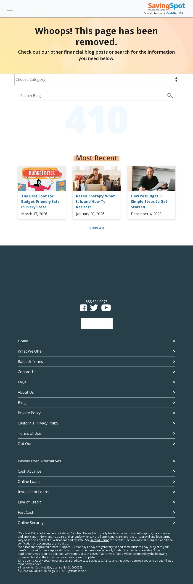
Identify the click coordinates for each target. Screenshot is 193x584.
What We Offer (30, 351)
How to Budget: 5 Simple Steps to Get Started (149, 202)
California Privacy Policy (38, 423)
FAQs (22, 382)
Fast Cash (26, 512)
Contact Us (27, 371)
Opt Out (25, 443)
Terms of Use (29, 433)
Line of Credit (29, 502)
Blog (22, 402)
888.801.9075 (97, 301)
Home (23, 340)
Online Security (31, 522)
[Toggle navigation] (10, 9)
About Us (26, 392)
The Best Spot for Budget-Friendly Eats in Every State (40, 202)
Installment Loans (33, 491)
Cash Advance (29, 471)
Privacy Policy (29, 412)
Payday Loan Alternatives (39, 461)
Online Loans (29, 481)
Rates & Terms (30, 361)
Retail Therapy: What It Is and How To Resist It (95, 202)
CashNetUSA (174, 13)
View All (96, 227)
